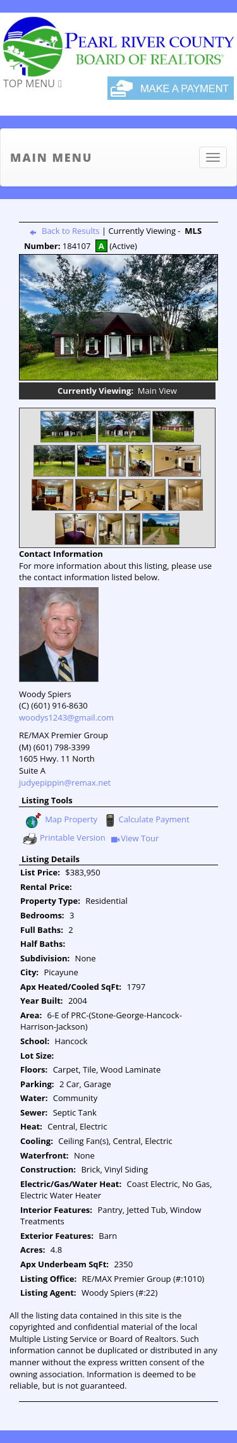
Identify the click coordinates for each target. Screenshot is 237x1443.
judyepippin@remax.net (65, 782)
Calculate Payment (145, 820)
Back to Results (62, 230)
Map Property (61, 820)
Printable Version (63, 839)
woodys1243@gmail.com (66, 717)
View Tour (135, 839)
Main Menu (51, 157)
